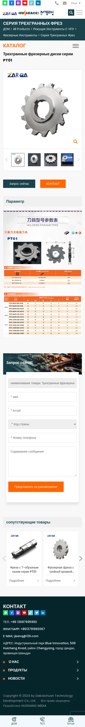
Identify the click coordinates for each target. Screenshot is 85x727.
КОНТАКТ (53, 184)
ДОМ (6, 29)
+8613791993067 (33, 629)
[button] (78, 160)
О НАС (13, 661)
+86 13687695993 (24, 622)
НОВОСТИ (16, 678)
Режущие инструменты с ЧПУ (53, 29)
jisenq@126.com (26, 636)
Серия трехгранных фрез (58, 35)
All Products (21, 29)
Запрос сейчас (19, 184)
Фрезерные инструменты (20, 35)
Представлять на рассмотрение (36, 487)
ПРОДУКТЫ (17, 670)
